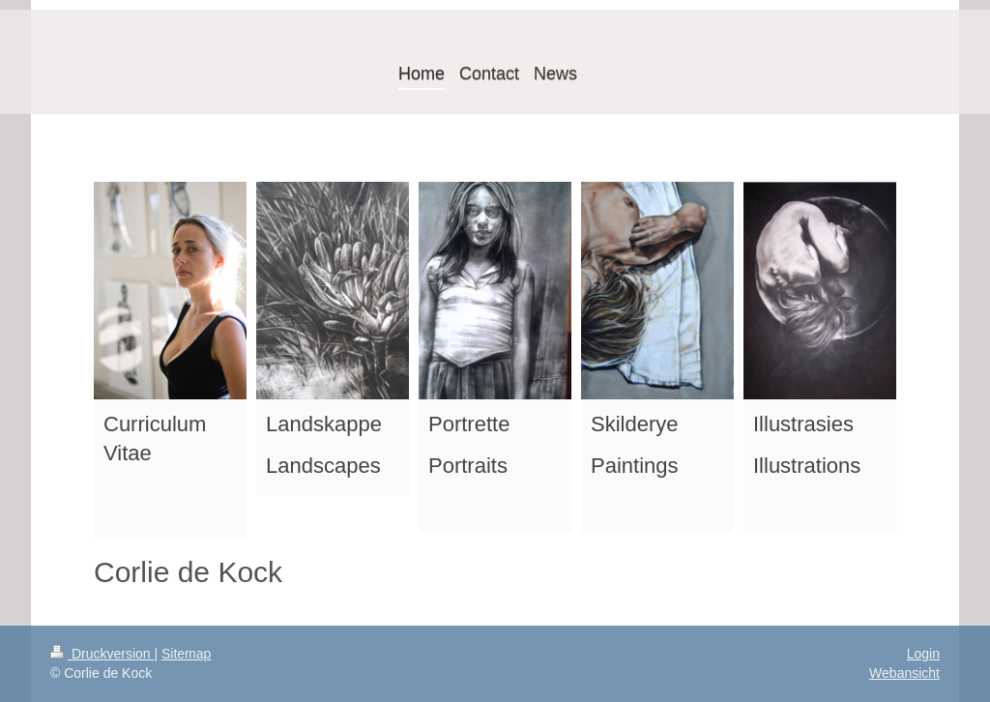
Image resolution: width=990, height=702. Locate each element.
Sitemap (186, 653)
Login (923, 653)
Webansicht (904, 673)
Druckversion (102, 653)
